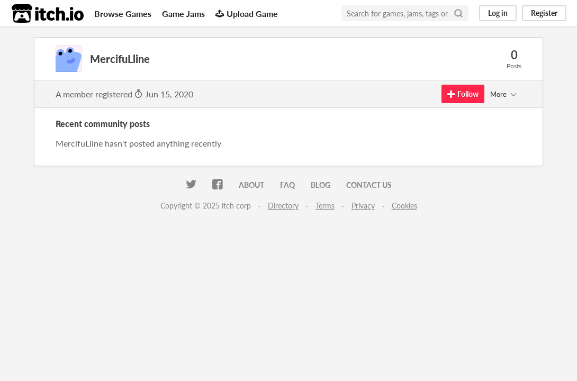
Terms (325, 205)
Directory (283, 205)
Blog (320, 184)
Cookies (404, 205)
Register (544, 12)
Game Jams (183, 13)
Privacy (363, 205)
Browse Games (122, 13)
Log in (498, 12)
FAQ (287, 184)
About (251, 184)
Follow (463, 93)
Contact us (369, 184)
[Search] (458, 13)
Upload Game (246, 13)
